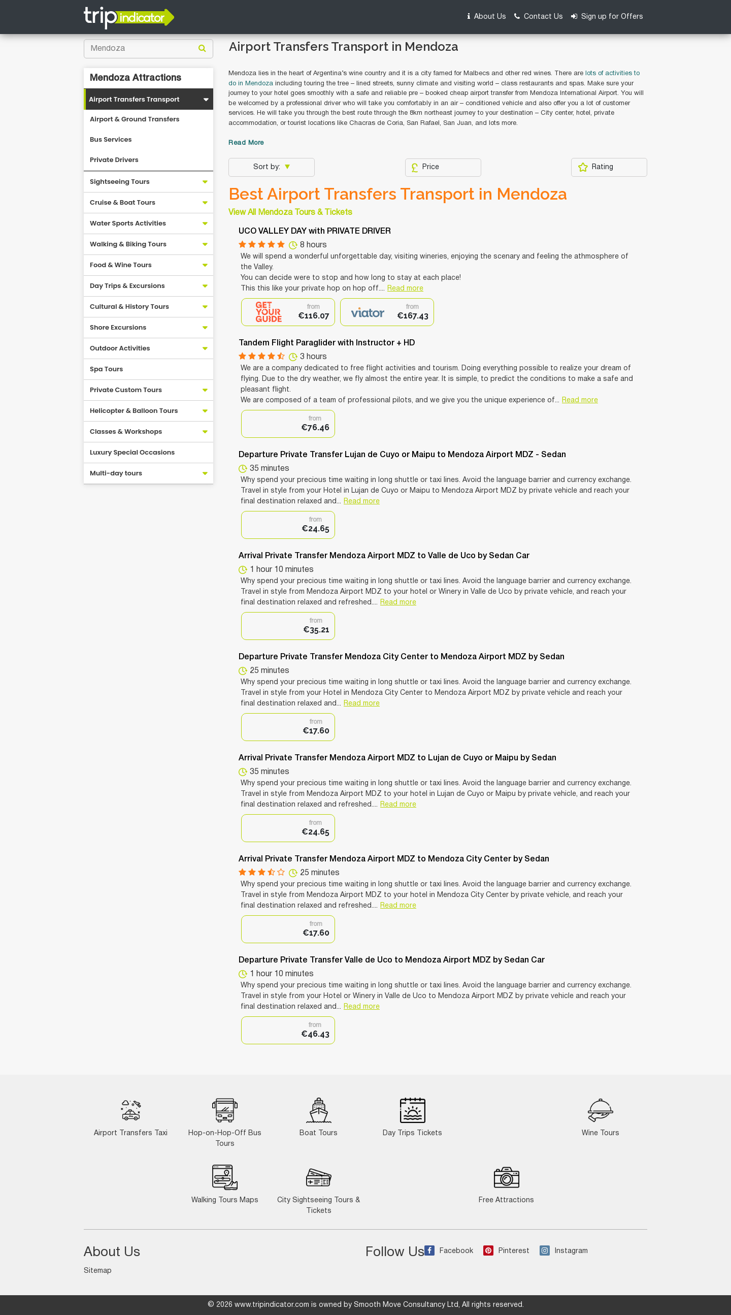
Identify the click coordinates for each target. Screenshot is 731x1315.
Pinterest (506, 1251)
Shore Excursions (118, 327)
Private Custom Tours (126, 390)
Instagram (564, 1251)
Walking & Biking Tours (128, 244)
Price (425, 168)
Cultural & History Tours (129, 306)
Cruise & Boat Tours (122, 202)
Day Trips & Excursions (127, 286)
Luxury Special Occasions (132, 452)
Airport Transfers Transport (134, 99)
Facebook (448, 1251)
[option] (288, 312)
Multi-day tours (116, 473)
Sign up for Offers (607, 16)
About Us (487, 16)
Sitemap (98, 1271)
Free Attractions (506, 1184)
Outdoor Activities (120, 348)
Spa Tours (106, 369)
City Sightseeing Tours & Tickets (318, 1189)
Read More (246, 143)
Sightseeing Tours (120, 181)
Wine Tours (600, 1117)
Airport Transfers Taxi (131, 1117)
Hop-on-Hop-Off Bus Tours (224, 1122)
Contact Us (538, 16)
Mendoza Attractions (135, 78)
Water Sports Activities (128, 223)
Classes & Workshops (126, 431)
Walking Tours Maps (224, 1184)
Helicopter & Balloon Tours (134, 410)
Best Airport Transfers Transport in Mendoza (397, 194)
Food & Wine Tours (121, 265)
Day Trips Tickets (412, 1117)
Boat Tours (319, 1117)
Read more (405, 288)
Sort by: (267, 167)
